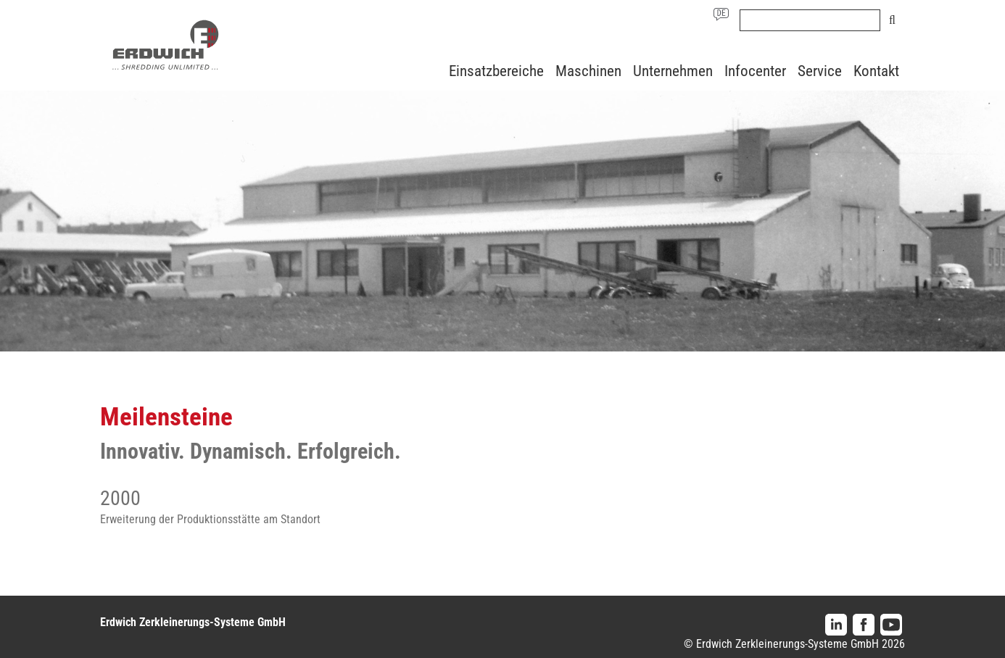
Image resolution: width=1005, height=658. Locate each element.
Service (820, 71)
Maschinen (588, 71)
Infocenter (755, 71)
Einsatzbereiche (496, 71)
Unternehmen (673, 71)
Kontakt (876, 71)
